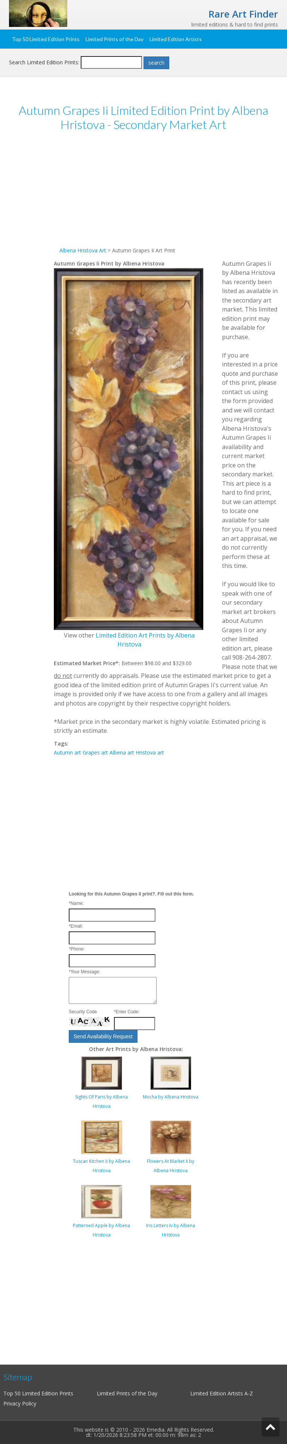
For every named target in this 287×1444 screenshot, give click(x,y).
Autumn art (67, 752)
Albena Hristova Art (82, 250)
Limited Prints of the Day (115, 39)
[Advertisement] (165, 193)
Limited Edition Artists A (219, 1393)
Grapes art (95, 752)
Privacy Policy (19, 1403)
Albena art (121, 752)
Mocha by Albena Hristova (170, 1097)
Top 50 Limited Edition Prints (46, 39)
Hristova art (150, 752)
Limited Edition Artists (175, 39)
